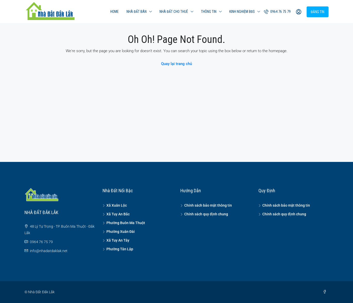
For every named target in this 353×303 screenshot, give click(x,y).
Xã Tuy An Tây (117, 240)
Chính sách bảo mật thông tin (208, 205)
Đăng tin (317, 12)
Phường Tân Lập (119, 249)
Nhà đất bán (137, 12)
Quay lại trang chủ (176, 63)
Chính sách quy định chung (206, 214)
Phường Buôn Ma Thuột (125, 223)
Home (114, 12)
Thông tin (208, 12)
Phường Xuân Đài (120, 231)
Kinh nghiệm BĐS (242, 12)
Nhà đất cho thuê (173, 12)
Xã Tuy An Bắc (118, 214)
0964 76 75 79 (277, 11)
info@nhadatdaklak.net (49, 251)
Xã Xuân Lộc (116, 205)
